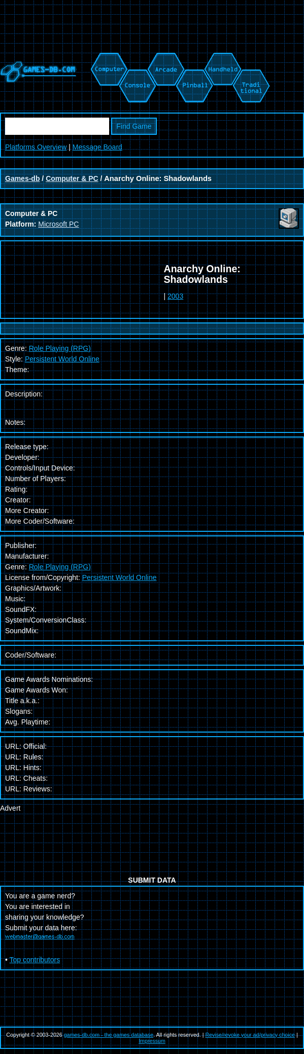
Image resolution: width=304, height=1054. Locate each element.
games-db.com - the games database (109, 1035)
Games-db (22, 178)
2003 (175, 296)
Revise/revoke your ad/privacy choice (250, 1035)
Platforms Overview (35, 147)
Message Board (97, 147)
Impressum (152, 1041)
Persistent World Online (62, 359)
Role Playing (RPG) (60, 567)
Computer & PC (72, 178)
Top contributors (35, 960)
